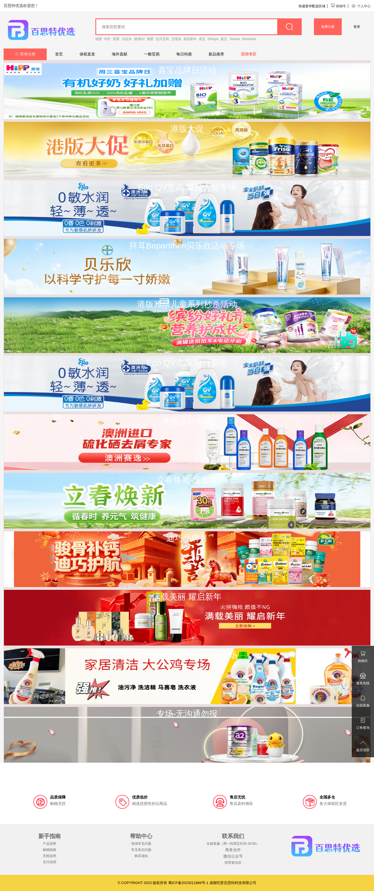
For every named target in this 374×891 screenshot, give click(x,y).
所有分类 (25, 54)
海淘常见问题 (141, 844)
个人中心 (361, 6)
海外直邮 (119, 54)
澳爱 (150, 39)
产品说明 (49, 844)
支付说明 (49, 862)
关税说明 (49, 856)
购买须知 (141, 856)
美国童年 (190, 39)
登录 (356, 27)
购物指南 (49, 850)
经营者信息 (233, 863)
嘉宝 (224, 39)
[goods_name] (198, 26)
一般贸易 (152, 54)
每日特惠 (184, 54)
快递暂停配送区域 (312, 6)
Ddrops (213, 39)
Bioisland (249, 39)
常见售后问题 (141, 850)
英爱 (116, 39)
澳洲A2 (139, 39)
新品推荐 (216, 54)
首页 (59, 54)
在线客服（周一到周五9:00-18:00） (233, 844)
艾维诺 (176, 39)
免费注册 (328, 27)
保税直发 (87, 54)
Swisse (234, 39)
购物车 (338, 6)
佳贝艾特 (162, 39)
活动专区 (248, 54)
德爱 (98, 39)
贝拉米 (127, 39)
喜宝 (202, 39)
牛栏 (107, 39)
